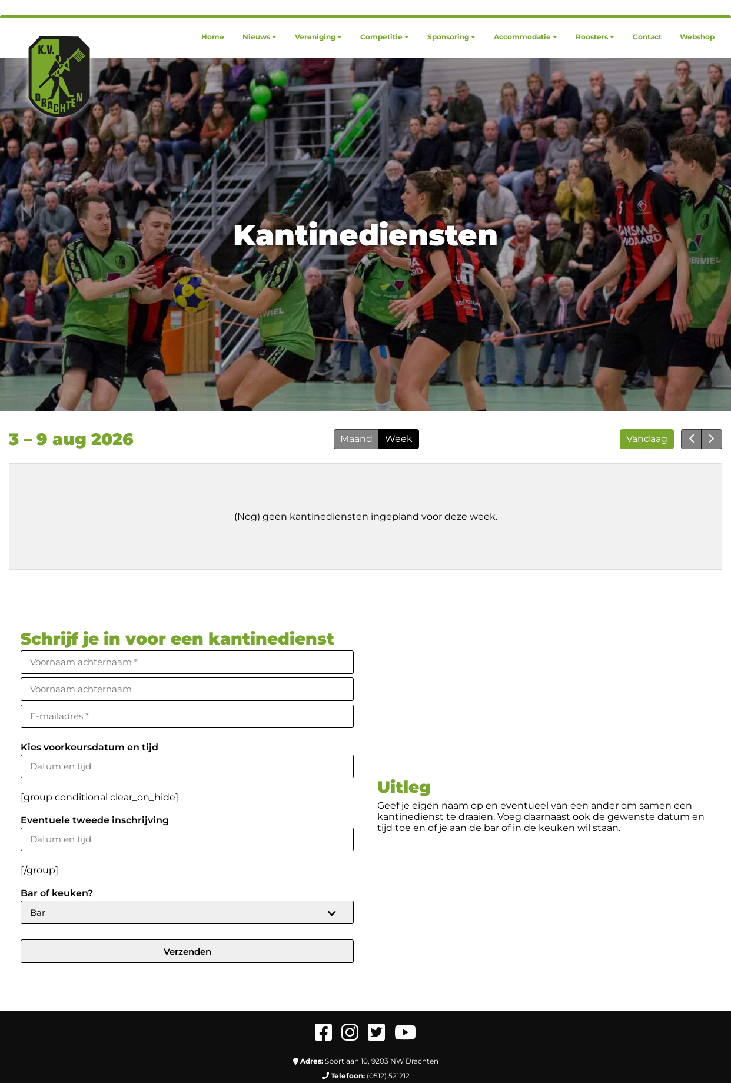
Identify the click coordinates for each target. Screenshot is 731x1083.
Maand (356, 438)
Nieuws (259, 36)
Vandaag (646, 438)
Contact (647, 36)
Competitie (384, 36)
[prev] (691, 439)
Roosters (595, 36)
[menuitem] (213, 36)
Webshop (697, 36)
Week (399, 438)
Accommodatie (525, 36)
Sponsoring (451, 36)
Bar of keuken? (57, 893)
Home (212, 36)
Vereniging (318, 36)
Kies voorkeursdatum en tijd (89, 747)
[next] (711, 439)
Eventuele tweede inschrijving (95, 820)
